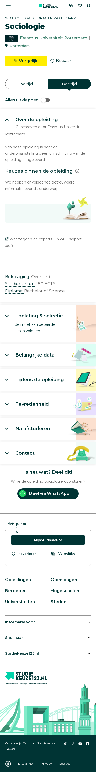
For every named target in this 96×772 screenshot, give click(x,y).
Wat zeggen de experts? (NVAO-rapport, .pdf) (43, 242)
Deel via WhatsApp (44, 493)
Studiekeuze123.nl (22, 653)
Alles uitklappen (27, 100)
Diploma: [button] (14, 291)
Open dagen (64, 579)
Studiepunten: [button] (20, 283)
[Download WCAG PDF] (8, 764)
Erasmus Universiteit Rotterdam (53, 38)
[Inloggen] (88, 5)
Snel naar (14, 637)
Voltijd (27, 84)
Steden (58, 601)
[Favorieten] (80, 5)
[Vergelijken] (71, 5)
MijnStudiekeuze (48, 540)
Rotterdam (20, 46)
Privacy (47, 763)
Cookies (64, 763)
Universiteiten (20, 601)
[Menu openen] (8, 5)
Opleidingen (18, 579)
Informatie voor (20, 622)
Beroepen (16, 590)
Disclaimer (26, 763)
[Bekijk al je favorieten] (23, 554)
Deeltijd (69, 84)
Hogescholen (65, 590)
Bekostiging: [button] (18, 276)
